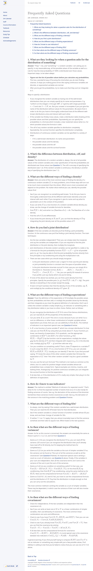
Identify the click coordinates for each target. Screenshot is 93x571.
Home (5, 12)
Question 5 (62, 436)
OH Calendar (7, 18)
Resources (6, 31)
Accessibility (31, 560)
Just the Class (75, 564)
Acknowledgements (9, 41)
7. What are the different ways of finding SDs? (49, 47)
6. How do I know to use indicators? (45, 44)
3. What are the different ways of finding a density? (51, 35)
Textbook (6, 28)
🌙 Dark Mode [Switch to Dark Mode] (9, 566)
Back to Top (32, 556)
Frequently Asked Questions (40, 24)
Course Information (9, 25)
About (5, 15)
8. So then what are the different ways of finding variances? (54, 50)
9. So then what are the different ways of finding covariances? (55, 53)
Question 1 (57, 165)
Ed (79, 3)
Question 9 (63, 397)
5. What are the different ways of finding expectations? (52, 41)
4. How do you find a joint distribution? (46, 38)
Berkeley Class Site (45, 564)
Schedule (6, 38)
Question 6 (68, 325)
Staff (4, 22)
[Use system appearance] (16, 566)
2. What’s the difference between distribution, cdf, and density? (55, 33)
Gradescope (86, 3)
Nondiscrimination (43, 560)
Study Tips (6, 34)
